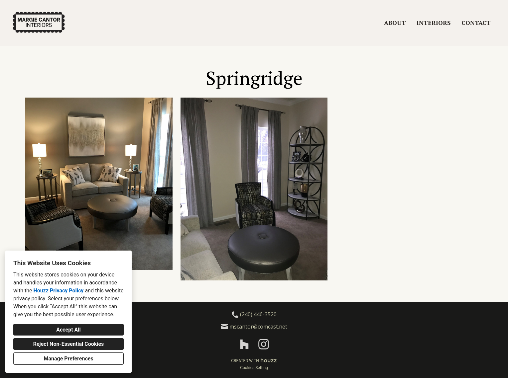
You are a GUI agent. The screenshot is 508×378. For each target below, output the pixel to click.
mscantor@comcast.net (258, 326)
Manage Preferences (68, 358)
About (395, 23)
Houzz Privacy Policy (58, 290)
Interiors (434, 23)
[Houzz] (244, 344)
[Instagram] (263, 344)
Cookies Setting (254, 367)
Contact (476, 23)
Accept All (68, 330)
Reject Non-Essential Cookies (68, 344)
